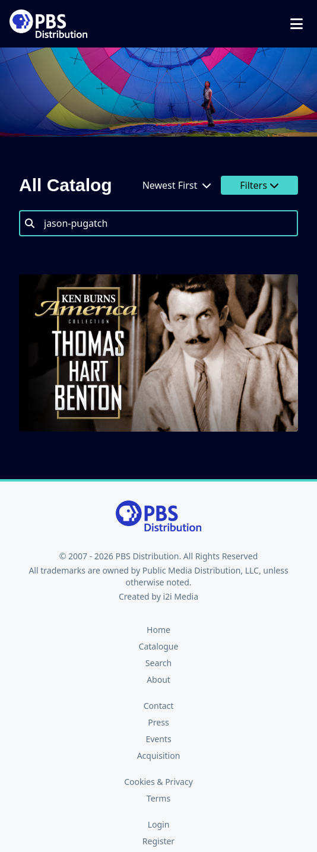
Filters (259, 185)
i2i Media (180, 596)
